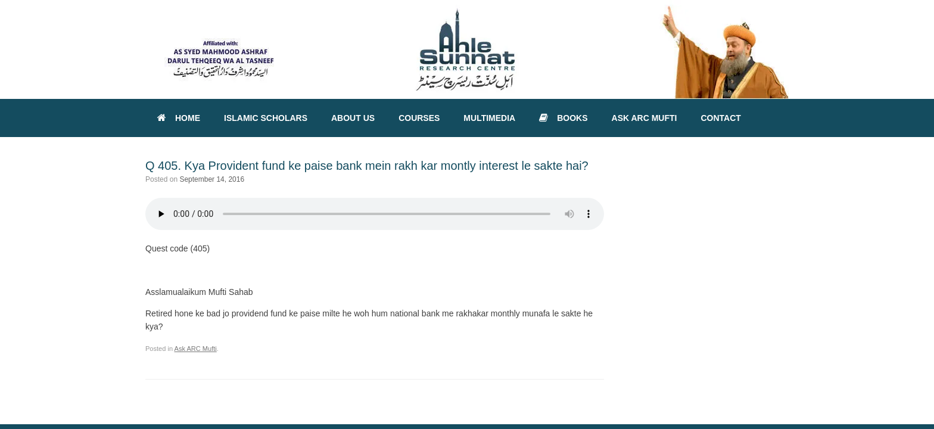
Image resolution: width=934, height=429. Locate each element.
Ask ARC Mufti (196, 348)
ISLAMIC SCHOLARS (265, 118)
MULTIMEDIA (489, 118)
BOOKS (563, 118)
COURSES (419, 118)
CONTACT (720, 118)
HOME (178, 118)
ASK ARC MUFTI (644, 118)
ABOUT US (353, 118)
